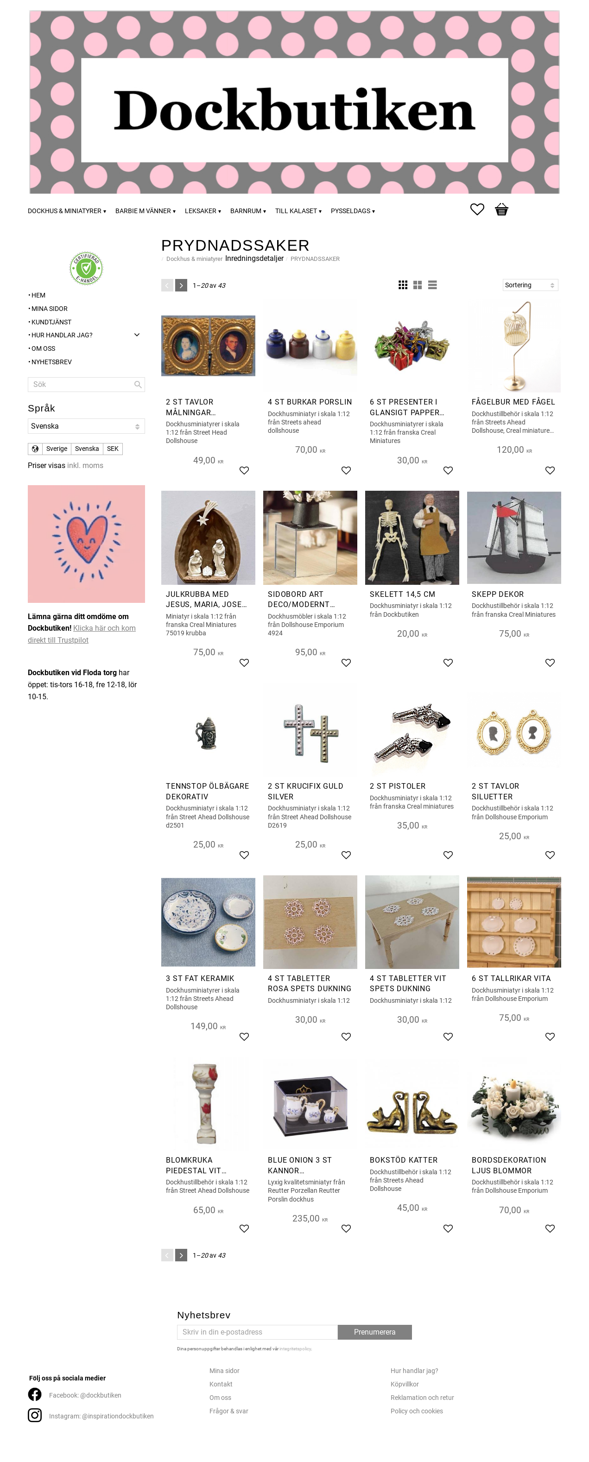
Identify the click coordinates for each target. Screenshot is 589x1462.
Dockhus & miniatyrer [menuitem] (64, 211)
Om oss (220, 1398)
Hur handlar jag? (414, 1371)
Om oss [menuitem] (43, 349)
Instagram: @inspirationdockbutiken (101, 1416)
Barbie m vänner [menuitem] (143, 211)
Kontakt (221, 1384)
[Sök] (138, 385)
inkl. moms (85, 465)
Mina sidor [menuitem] (50, 309)
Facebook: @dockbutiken (85, 1395)
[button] (482, 209)
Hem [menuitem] (38, 295)
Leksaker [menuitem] (200, 211)
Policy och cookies (417, 1411)
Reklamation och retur (422, 1398)
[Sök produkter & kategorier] (86, 384)
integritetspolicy (295, 1348)
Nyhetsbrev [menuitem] (52, 362)
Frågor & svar (228, 1411)
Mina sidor (224, 1371)
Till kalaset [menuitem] (296, 211)
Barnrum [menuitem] (245, 211)
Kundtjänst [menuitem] (51, 322)
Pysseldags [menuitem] (350, 211)
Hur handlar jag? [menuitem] (62, 335)
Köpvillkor (405, 1384)
